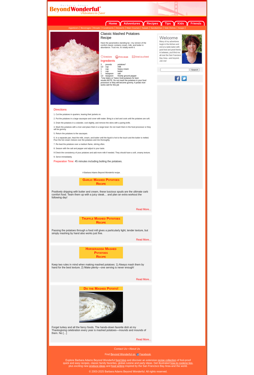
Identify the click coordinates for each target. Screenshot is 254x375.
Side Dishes (170, 28)
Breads (96, 28)
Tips (168, 23)
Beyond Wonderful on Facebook (130, 354)
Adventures (132, 23)
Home (113, 23)
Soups (181, 28)
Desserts (120, 28)
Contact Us (120, 348)
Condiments (108, 28)
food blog (120, 360)
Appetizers (74, 28)
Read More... (143, 209)
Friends (196, 23)
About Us (134, 348)
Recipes (152, 23)
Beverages (86, 28)
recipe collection (167, 360)
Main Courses (133, 28)
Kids (181, 23)
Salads (145, 28)
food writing (117, 366)
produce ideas (97, 366)
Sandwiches (156, 28)
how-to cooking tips (181, 363)
